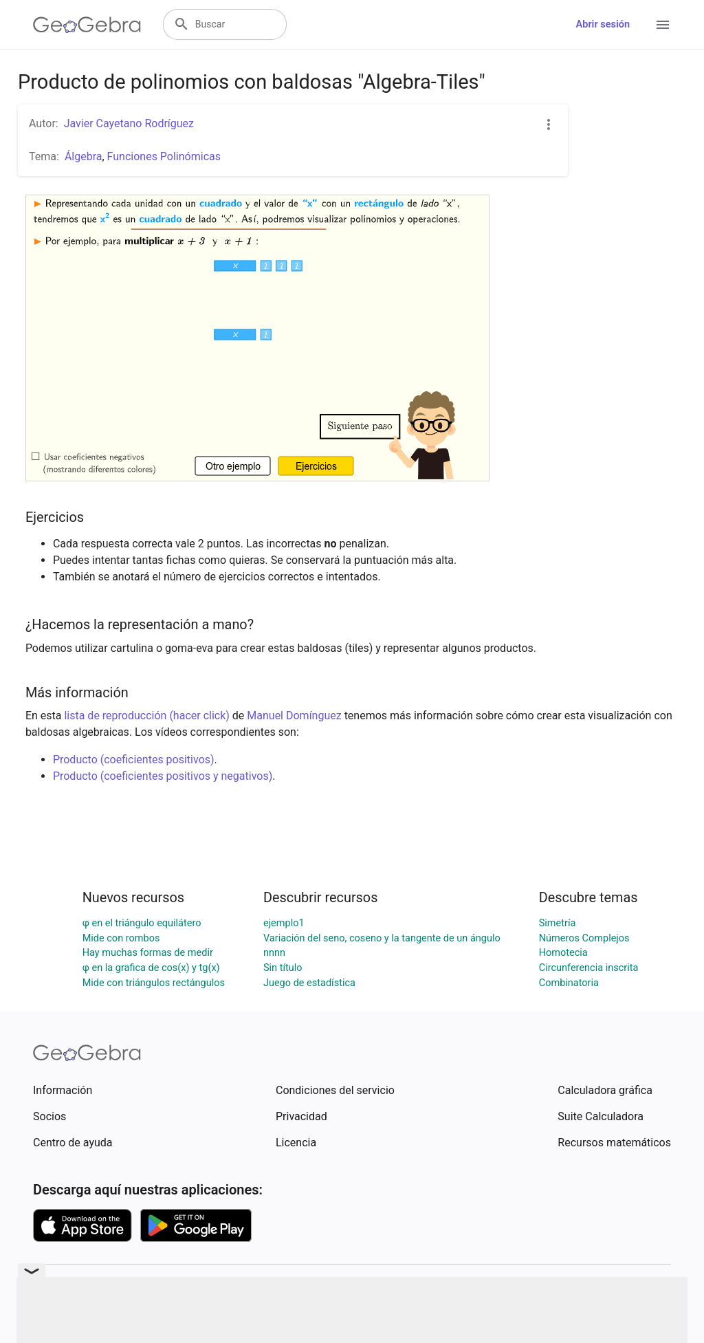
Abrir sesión (603, 24)
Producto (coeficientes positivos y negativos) (162, 776)
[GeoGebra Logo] (87, 25)
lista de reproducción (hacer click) (146, 715)
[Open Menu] (662, 25)
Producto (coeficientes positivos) (133, 759)
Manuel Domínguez (294, 715)
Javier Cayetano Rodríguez (129, 123)
